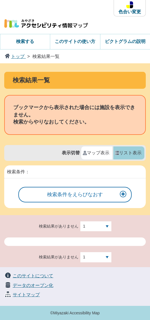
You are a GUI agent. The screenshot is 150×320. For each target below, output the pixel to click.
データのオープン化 (33, 285)
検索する (25, 41)
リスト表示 (130, 152)
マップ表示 (98, 152)
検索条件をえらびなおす (75, 194)
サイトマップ (26, 294)
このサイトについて (33, 275)
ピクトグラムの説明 (125, 41)
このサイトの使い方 (75, 41)
